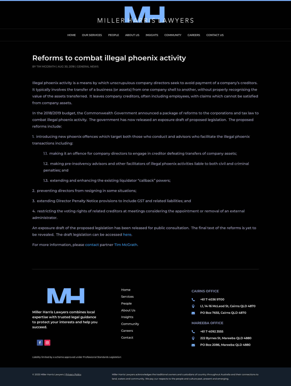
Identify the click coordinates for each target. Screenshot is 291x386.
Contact (127, 337)
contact (92, 245)
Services (127, 296)
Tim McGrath (46, 66)
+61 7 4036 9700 (212, 299)
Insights (152, 35)
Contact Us (215, 35)
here (127, 234)
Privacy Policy (73, 374)
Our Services (92, 35)
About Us (132, 35)
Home (71, 35)
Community (172, 35)
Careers (194, 35)
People (113, 35)
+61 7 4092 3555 (211, 331)
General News (88, 66)
